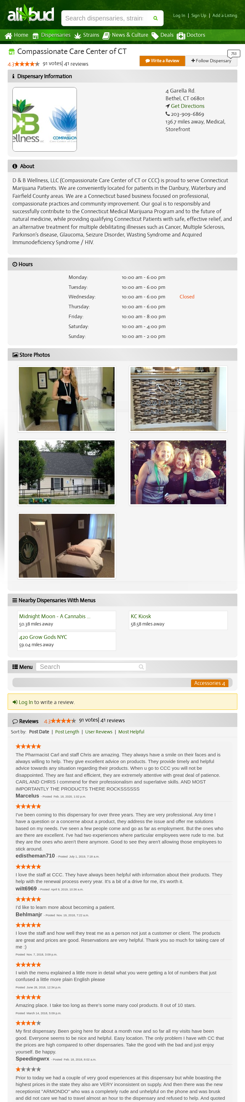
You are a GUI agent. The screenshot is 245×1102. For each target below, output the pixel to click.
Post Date (39, 732)
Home (16, 36)
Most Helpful (133, 732)
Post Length (68, 732)
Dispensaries (50, 36)
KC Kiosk (141, 616)
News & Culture (122, 36)
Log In (182, 15)
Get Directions (187, 106)
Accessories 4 (210, 683)
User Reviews (100, 732)
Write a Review (163, 61)
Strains (84, 36)
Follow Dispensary (212, 61)
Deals (157, 36)
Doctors (185, 36)
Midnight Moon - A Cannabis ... (54, 616)
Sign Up (201, 15)
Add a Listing (225, 15)
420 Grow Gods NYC (42, 637)
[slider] (27, 64)
